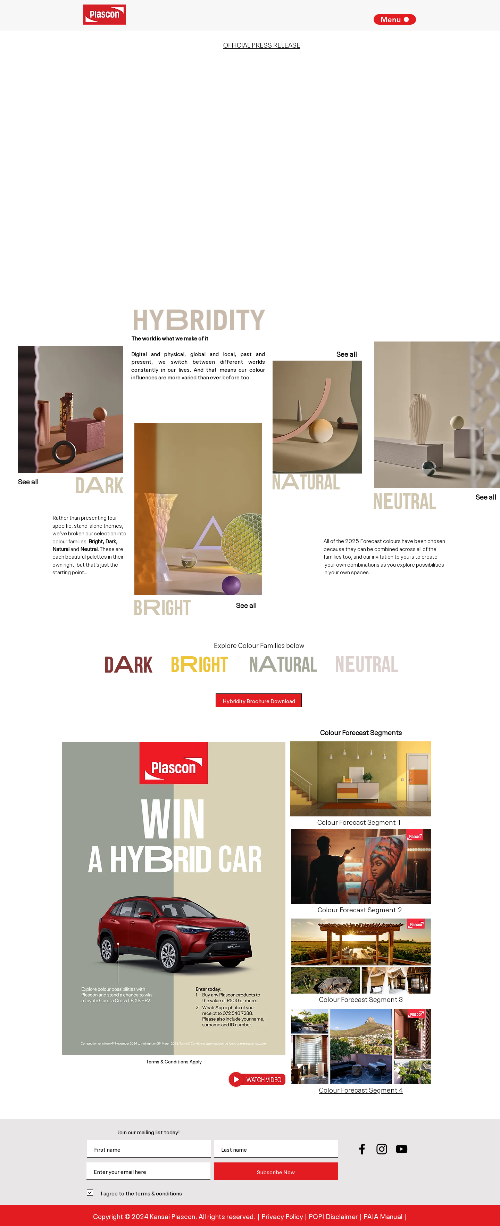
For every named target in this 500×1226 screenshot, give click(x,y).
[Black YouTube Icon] (401, 1149)
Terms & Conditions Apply (174, 1061)
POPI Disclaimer (334, 1215)
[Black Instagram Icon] (382, 1149)
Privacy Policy (283, 1215)
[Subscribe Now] (276, 1171)
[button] (256, 1079)
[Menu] (395, 19)
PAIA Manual (383, 1215)
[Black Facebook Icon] (362, 1149)
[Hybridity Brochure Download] (259, 700)
